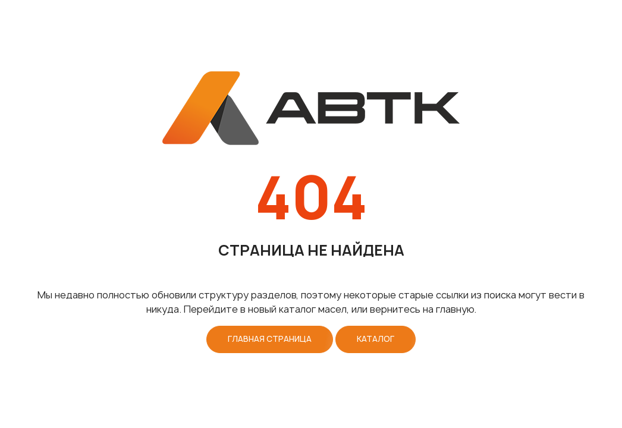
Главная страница (270, 338)
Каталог (375, 338)
